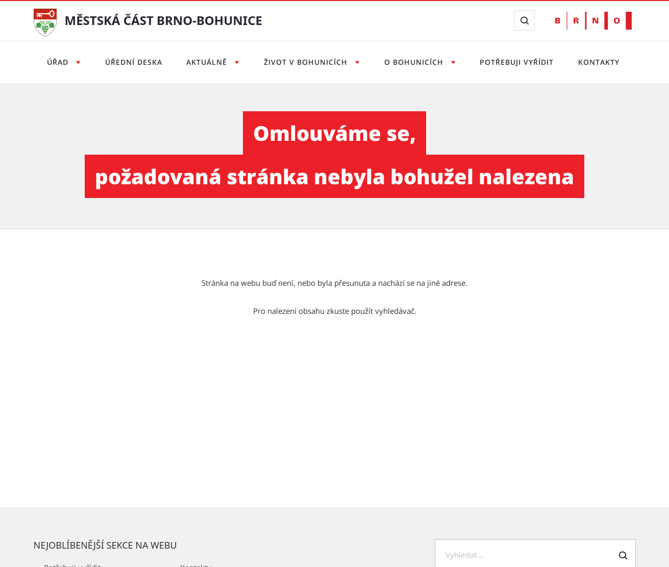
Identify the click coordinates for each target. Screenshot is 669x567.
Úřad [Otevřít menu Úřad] (59, 62)
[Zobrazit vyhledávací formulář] (524, 20)
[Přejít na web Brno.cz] (593, 21)
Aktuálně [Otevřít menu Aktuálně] (208, 62)
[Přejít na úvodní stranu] (45, 22)
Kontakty (599, 62)
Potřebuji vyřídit (517, 62)
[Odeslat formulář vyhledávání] (623, 555)
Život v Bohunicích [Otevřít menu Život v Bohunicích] (307, 62)
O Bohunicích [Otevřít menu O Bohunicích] (415, 62)
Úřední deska (133, 62)
